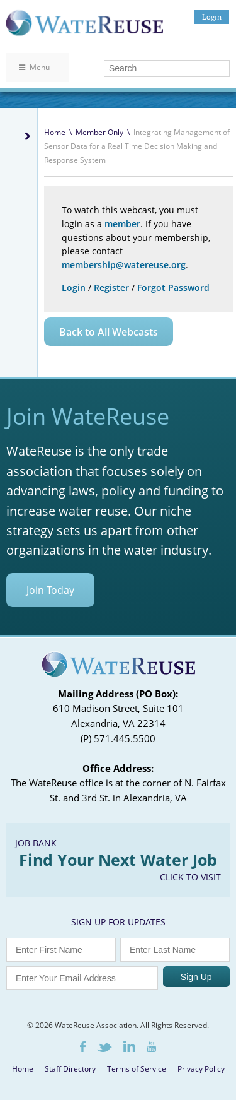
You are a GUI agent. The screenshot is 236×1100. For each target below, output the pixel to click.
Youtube (151, 1046)
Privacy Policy (201, 1068)
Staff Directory (70, 1068)
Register (111, 287)
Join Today (50, 590)
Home (54, 132)
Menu (34, 67)
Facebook (83, 1046)
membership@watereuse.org (124, 265)
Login (212, 16)
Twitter (104, 1047)
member (122, 224)
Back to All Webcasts (108, 332)
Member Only (99, 132)
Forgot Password (173, 287)
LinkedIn (129, 1046)
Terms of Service (136, 1068)
